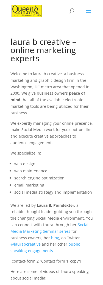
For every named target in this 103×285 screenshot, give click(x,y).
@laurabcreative (25, 244)
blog (55, 237)
